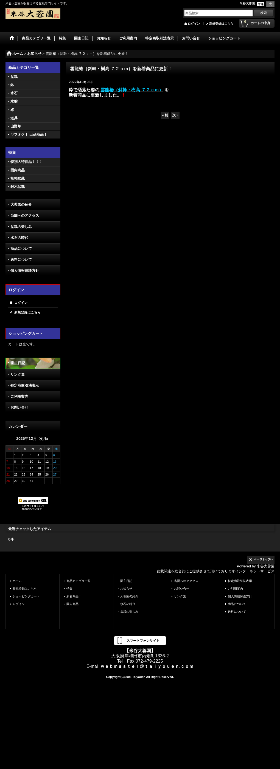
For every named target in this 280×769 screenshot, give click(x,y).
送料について (21, 260)
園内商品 (72, 604)
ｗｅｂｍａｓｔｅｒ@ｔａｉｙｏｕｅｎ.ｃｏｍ (147, 666)
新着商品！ (74, 596)
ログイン (194, 23)
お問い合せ (19, 407)
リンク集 (17, 374)
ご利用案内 (19, 396)
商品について (21, 249)
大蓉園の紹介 (21, 204)
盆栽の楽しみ (21, 227)
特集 (69, 588)
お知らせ (126, 588)
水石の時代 (19, 238)
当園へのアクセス (24, 215)
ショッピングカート (26, 596)
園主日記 (18, 363)
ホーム (17, 581)
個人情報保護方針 (24, 270)
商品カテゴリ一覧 (78, 581)
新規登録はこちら (221, 23)
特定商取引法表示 (24, 385)
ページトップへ (263, 559)
